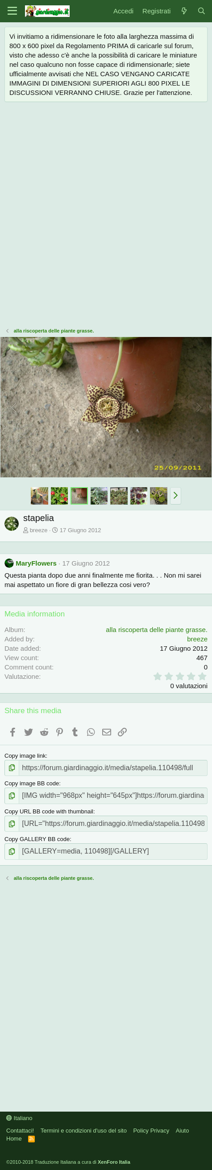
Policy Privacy (151, 1130)
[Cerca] (201, 11)
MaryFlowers (36, 563)
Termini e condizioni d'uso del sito (84, 1130)
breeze (39, 530)
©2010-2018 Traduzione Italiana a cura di (68, 1162)
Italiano (19, 1118)
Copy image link (25, 755)
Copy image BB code (31, 783)
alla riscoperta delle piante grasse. (157, 629)
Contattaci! (20, 1130)
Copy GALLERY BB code (37, 839)
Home (14, 1138)
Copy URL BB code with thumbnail (48, 811)
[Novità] (183, 11)
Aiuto (182, 1130)
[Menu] (12, 11)
